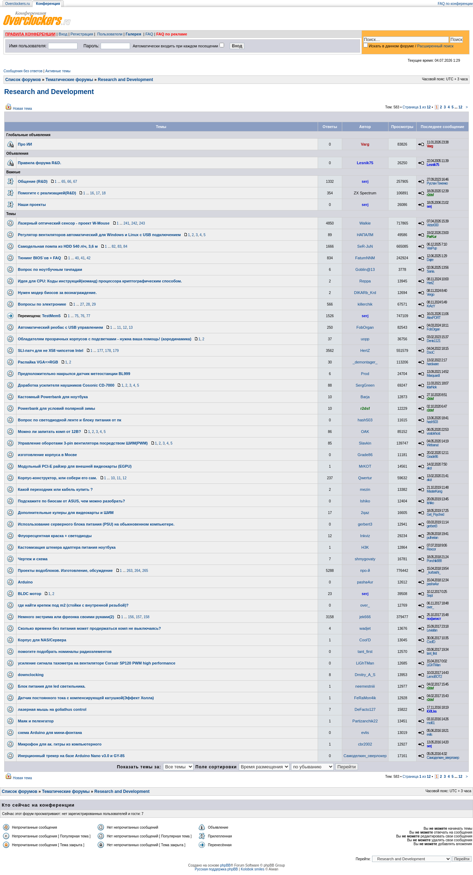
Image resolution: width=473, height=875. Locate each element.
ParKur (431, 237)
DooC (430, 352)
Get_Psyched (435, 514)
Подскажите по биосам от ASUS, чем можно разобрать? (71, 501)
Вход (63, 34)
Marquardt (433, 376)
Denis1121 (433, 341)
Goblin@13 (365, 269)
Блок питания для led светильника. (52, 686)
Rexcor (431, 549)
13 (131, 327)
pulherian (432, 538)
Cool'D (365, 640)
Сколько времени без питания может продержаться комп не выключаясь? (89, 628)
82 (113, 246)
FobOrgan (365, 327)
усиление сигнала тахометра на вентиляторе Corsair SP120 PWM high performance (96, 663)
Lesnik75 (365, 163)
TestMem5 (51, 316)
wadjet (365, 628)
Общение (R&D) (33, 181)
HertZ (430, 283)
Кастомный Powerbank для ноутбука (53, 397)
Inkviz (365, 536)
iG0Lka (431, 711)
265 (145, 571)
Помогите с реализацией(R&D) (47, 193)
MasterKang (434, 491)
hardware (433, 364)
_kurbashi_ (433, 572)
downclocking (30, 675)
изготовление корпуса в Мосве (47, 455)
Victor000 (432, 225)
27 (82, 304)
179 (116, 351)
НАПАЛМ (365, 235)
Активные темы (57, 71)
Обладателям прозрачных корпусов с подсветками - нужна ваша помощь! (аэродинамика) (104, 339)
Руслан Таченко (437, 183)
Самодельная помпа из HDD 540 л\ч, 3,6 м (58, 246)
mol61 (430, 723)
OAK (365, 431)
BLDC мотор (29, 594)
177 (100, 351)
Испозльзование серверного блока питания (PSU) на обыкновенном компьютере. (96, 524)
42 (88, 258)
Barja (365, 397)
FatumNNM (365, 258)
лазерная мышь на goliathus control (52, 709)
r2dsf (430, 195)
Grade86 (365, 455)
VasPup (432, 248)
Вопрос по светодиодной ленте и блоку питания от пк (69, 420)
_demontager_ (365, 362)
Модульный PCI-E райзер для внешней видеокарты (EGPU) (74, 466)
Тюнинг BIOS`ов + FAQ (39, 258)
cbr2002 (365, 744)
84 (125, 246)
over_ (365, 605)
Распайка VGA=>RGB (38, 362)
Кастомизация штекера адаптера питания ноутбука (67, 547)
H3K (365, 547)
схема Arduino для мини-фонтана (50, 732)
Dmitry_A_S (365, 675)
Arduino (25, 582)
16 (92, 193)
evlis (365, 732)
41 (83, 258)
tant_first (365, 651)
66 (69, 181)
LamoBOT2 (434, 677)
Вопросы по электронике (42, 304)
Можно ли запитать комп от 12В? (49, 431)
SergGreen (365, 385)
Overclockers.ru (17, 4)
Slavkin (365, 443)
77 (88, 316)
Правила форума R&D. (39, 163)
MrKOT (365, 466)
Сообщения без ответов (23, 71)
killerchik (365, 304)
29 (94, 304)
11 (119, 327)
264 (137, 571)
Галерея (133, 34)
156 (131, 617)
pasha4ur (365, 582)
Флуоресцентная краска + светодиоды (55, 536)
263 (130, 571)
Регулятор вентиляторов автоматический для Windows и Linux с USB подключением (99, 235)
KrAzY (431, 306)
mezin (365, 489)
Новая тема (22, 109)
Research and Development (125, 79)
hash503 (365, 420)
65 (63, 181)
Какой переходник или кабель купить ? (55, 489)
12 (460, 107)
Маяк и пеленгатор (36, 721)
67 (75, 181)
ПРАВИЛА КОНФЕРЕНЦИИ (30, 34)
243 (142, 223)
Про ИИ (25, 144)
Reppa (365, 281)
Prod (365, 374)
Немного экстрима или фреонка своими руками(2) (66, 617)
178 (108, 351)
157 (139, 617)
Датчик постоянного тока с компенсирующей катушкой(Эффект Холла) (86, 698)
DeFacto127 (365, 709)
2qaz (365, 512)
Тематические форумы (69, 79)
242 (134, 223)
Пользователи (109, 34)
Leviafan (432, 630)
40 (77, 258)
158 (146, 617)
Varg (365, 144)
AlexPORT (433, 318)
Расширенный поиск (435, 46)
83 (119, 246)
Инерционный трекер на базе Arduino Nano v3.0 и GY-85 (71, 756)
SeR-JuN (365, 246)
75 (77, 316)
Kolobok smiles (252, 869)
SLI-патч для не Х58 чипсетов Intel (50, 350)
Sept (430, 595)
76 (82, 316)
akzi (429, 468)
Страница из (417, 107)
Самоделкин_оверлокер (365, 756)
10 (113, 478)
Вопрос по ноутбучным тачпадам (50, 269)
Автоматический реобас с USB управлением (60, 327)
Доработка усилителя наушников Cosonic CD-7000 (66, 385)
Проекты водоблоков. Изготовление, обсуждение (65, 570)
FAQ (149, 34)
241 (126, 223)
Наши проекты (32, 204)
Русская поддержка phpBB (216, 869)
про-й (365, 570)
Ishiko (365, 501)
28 (88, 304)
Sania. (430, 271)
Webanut (432, 445)
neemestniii (365, 686)
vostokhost (433, 433)
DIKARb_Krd (365, 292)
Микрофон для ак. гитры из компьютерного (59, 744)
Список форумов (23, 79)
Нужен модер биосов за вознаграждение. (57, 292)
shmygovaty (365, 559)
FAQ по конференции (455, 4)
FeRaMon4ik (365, 698)
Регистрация (81, 34)
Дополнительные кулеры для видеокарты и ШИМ (66, 512)
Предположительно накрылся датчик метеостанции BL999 (74, 374)
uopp (365, 339)
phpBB (225, 865)
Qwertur (365, 478)
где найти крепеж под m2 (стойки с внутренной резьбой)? (73, 605)
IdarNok (432, 387)
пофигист (434, 619)
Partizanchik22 (365, 721)
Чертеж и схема (32, 559)
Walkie (365, 223)
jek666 (365, 617)
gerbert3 (365, 524)
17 (98, 193)
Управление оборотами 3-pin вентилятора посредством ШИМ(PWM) (83, 443)
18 (104, 193)
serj (365, 181)
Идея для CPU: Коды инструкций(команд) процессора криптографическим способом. (100, 281)
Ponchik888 (434, 561)
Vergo (430, 294)
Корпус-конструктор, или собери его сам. (57, 478)
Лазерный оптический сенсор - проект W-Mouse (63, 223)
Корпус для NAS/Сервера (42, 640)
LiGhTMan (365, 663)
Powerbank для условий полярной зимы (56, 408)
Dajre (430, 260)
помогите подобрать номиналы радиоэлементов (65, 651)
